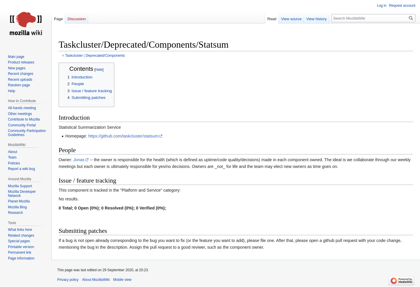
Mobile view (122, 280)
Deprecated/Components (105, 56)
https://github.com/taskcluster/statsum (123, 136)
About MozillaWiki (96, 280)
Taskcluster (74, 56)
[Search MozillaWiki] (373, 18)
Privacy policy (67, 280)
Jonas (78, 159)
